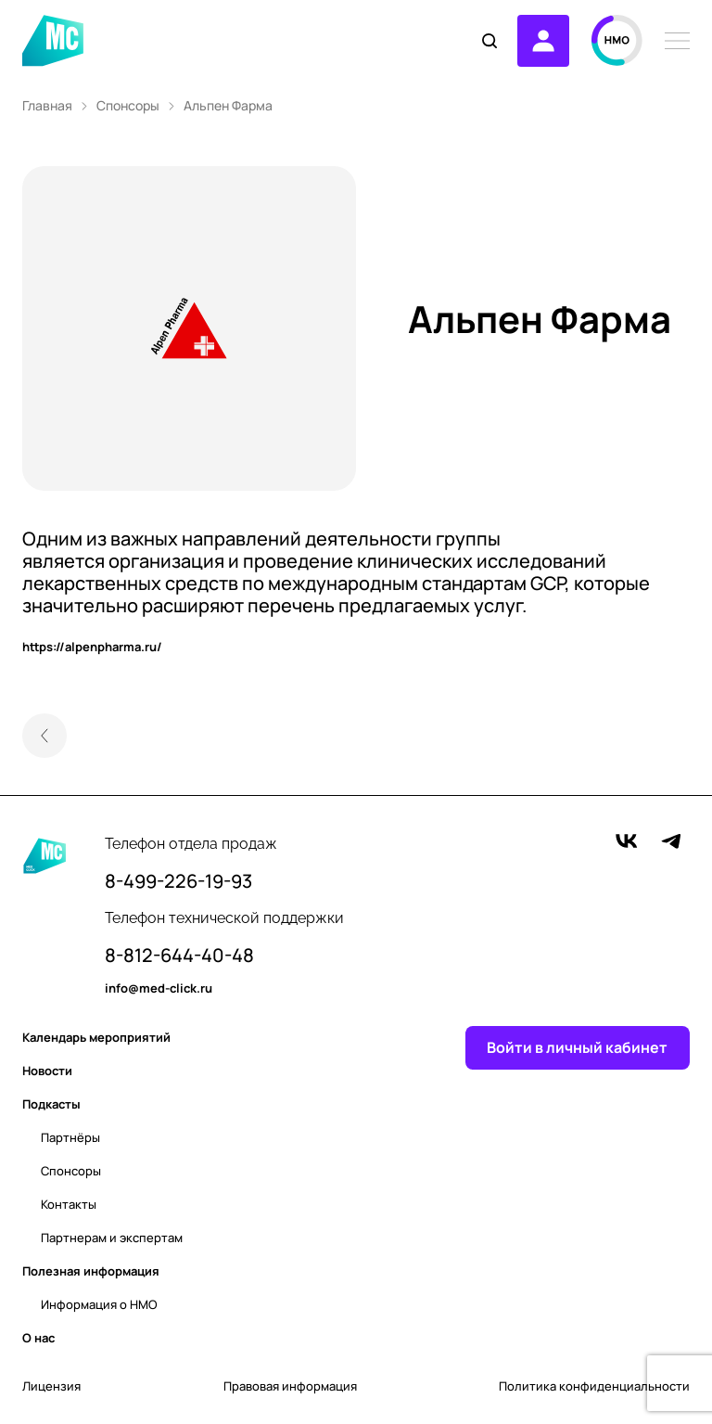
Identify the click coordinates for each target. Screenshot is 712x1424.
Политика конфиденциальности (594, 1386)
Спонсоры (127, 105)
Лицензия (51, 1386)
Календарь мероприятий (96, 1037)
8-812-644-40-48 (179, 955)
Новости (47, 1070)
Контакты (68, 1204)
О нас (38, 1337)
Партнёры (70, 1137)
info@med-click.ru (158, 988)
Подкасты (51, 1104)
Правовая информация (290, 1386)
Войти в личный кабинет (577, 1048)
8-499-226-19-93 (178, 881)
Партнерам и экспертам (112, 1237)
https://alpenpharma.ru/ (92, 646)
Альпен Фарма (228, 105)
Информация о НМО (99, 1304)
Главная (47, 105)
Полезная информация (90, 1271)
